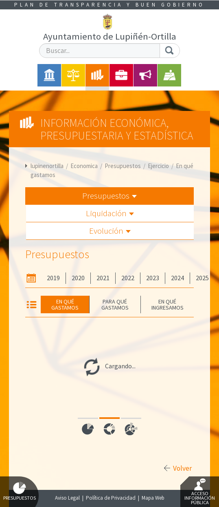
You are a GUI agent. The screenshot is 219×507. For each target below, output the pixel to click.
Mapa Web (153, 497)
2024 (177, 278)
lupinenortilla (47, 166)
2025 (202, 278)
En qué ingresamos (167, 304)
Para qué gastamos (115, 304)
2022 (127, 278)
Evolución (110, 230)
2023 (152, 278)
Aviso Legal (67, 497)
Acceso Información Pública (199, 491)
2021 (103, 278)
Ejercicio (158, 166)
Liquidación (110, 213)
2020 (78, 278)
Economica (84, 166)
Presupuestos (123, 166)
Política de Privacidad (111, 497)
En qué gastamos (65, 304)
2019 (53, 278)
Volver (182, 468)
